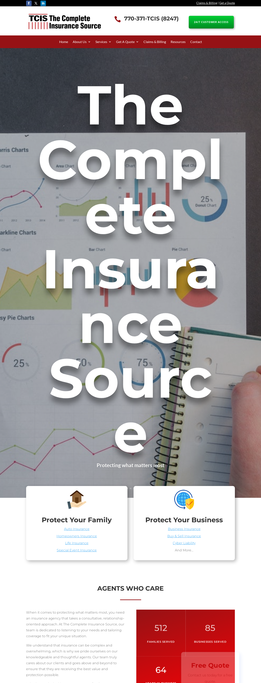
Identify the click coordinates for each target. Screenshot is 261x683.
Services (101, 42)
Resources (178, 42)
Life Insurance (77, 542)
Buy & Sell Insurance (184, 535)
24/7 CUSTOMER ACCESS (211, 22)
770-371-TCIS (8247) (151, 18)
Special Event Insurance (76, 548)
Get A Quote (125, 42)
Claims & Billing (206, 3)
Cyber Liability (184, 542)
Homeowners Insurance (76, 535)
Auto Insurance (76, 528)
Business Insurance (184, 528)
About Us (80, 42)
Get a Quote (227, 3)
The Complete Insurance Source (131, 269)
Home (63, 42)
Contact (196, 42)
